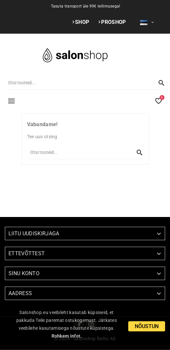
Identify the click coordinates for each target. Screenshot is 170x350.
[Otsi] (78, 82)
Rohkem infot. (67, 336)
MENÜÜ (11, 101)
